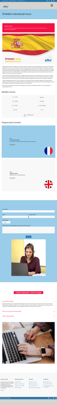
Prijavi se (28, 236)
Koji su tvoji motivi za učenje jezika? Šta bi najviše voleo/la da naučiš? (16, 225)
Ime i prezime (5, 209)
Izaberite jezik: (5, 220)
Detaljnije (2, 390)
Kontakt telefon (32, 214)
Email (3, 214)
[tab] (28, 301)
